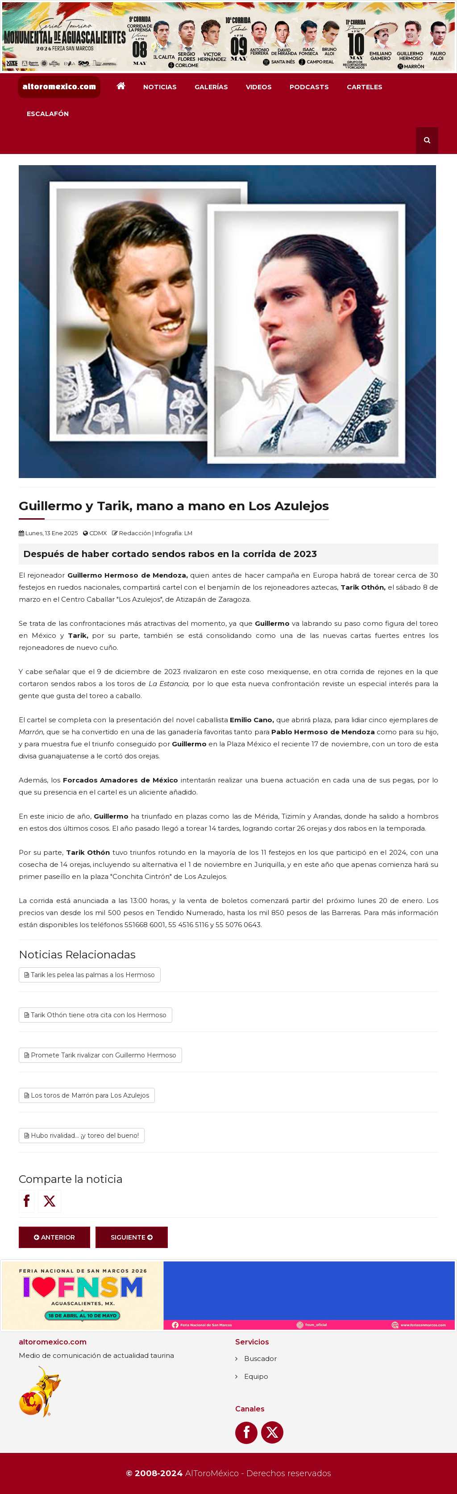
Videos (259, 87)
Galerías (211, 87)
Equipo (256, 1376)
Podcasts (309, 87)
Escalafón (48, 114)
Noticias (160, 87)
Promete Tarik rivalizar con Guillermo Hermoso (100, 1055)
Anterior (54, 1237)
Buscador (260, 1358)
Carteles (364, 87)
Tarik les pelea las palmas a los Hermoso (90, 975)
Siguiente (132, 1237)
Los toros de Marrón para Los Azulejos (87, 1095)
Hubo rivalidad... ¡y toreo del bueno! (82, 1136)
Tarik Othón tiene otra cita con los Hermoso (95, 1015)
